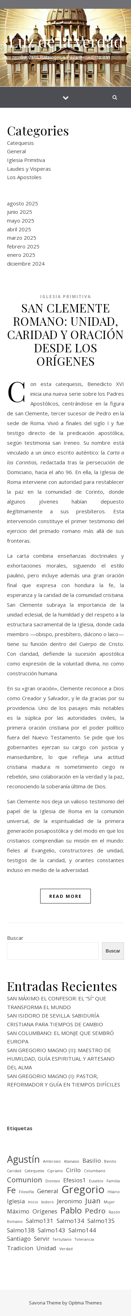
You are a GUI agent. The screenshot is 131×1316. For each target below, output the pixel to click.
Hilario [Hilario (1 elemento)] (114, 1191)
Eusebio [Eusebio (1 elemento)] (96, 1180)
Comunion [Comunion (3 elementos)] (24, 1179)
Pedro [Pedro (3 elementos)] (95, 1210)
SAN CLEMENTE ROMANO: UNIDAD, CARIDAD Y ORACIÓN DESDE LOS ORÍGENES (65, 334)
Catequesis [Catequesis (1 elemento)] (34, 1170)
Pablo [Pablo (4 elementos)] (71, 1210)
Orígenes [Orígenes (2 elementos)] (44, 1211)
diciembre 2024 (26, 263)
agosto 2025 (22, 203)
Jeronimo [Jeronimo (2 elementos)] (69, 1201)
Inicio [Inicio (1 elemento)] (33, 1201)
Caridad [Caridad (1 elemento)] (14, 1170)
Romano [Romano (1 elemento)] (15, 1221)
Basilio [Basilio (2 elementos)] (91, 1160)
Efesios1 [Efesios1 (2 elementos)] (74, 1180)
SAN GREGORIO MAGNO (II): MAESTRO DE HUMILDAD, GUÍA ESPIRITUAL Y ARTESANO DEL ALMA (61, 1059)
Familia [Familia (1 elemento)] (113, 1180)
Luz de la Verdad (65, 41)
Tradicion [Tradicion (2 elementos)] (20, 1248)
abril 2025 (19, 229)
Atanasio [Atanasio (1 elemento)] (71, 1161)
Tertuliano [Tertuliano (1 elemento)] (62, 1239)
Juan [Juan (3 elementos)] (93, 1200)
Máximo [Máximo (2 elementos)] (18, 1211)
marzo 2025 (21, 237)
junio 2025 (19, 211)
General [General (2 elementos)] (47, 1191)
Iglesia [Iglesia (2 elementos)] (16, 1201)
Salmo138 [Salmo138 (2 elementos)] (21, 1230)
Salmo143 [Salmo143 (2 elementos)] (51, 1230)
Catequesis (20, 142)
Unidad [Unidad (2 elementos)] (46, 1248)
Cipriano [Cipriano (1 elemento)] (55, 1170)
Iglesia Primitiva (26, 159)
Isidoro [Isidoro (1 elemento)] (47, 1201)
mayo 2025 (20, 220)
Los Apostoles (24, 177)
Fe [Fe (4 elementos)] (11, 1190)
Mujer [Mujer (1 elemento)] (109, 1201)
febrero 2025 (23, 246)
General (16, 151)
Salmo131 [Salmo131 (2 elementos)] (39, 1221)
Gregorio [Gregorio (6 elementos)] (82, 1189)
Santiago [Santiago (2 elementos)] (19, 1238)
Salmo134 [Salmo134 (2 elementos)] (70, 1221)
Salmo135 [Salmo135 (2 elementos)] (101, 1221)
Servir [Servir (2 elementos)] (42, 1238)
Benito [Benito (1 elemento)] (110, 1161)
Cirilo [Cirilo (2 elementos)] (73, 1170)
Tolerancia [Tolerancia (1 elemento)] (84, 1239)
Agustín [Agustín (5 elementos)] (23, 1159)
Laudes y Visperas (29, 168)
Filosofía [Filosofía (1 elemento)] (26, 1191)
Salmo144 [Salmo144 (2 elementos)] (82, 1230)
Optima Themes (85, 1303)
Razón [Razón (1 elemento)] (114, 1212)
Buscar (15, 937)
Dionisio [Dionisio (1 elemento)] (52, 1180)
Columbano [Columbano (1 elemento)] (94, 1170)
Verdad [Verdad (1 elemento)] (66, 1248)
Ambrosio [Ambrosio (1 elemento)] (52, 1161)
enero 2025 (21, 254)
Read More (65, 896)
